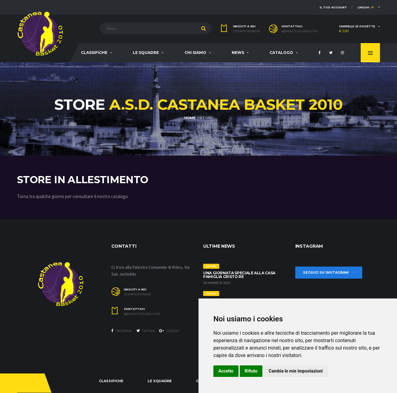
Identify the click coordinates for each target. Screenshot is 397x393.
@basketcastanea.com (299, 31)
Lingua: (366, 7)
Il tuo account (333, 7)
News (238, 52)
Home (190, 118)
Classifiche (94, 52)
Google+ (169, 331)
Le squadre (146, 52)
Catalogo (281, 52)
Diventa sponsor (246, 31)
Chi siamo (195, 52)
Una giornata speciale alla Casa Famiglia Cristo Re (239, 275)
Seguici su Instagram (329, 272)
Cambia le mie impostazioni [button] (296, 371)
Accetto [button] (226, 371)
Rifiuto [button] (251, 371)
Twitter (145, 331)
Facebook (121, 331)
